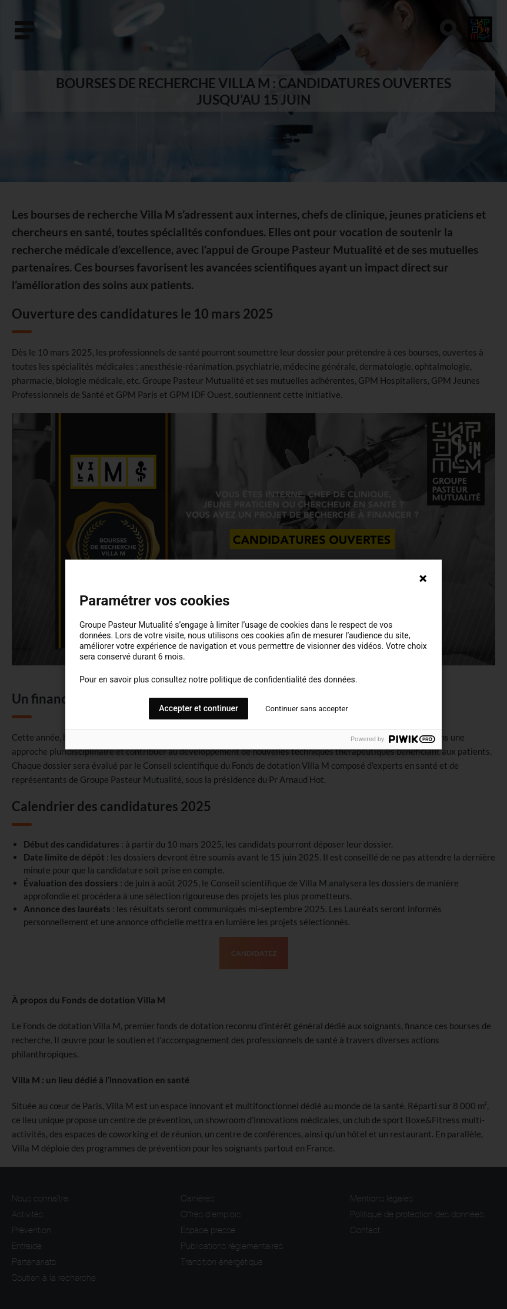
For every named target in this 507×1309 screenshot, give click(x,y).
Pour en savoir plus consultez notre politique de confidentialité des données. (218, 679)
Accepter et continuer (198, 708)
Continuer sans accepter (306, 708)
